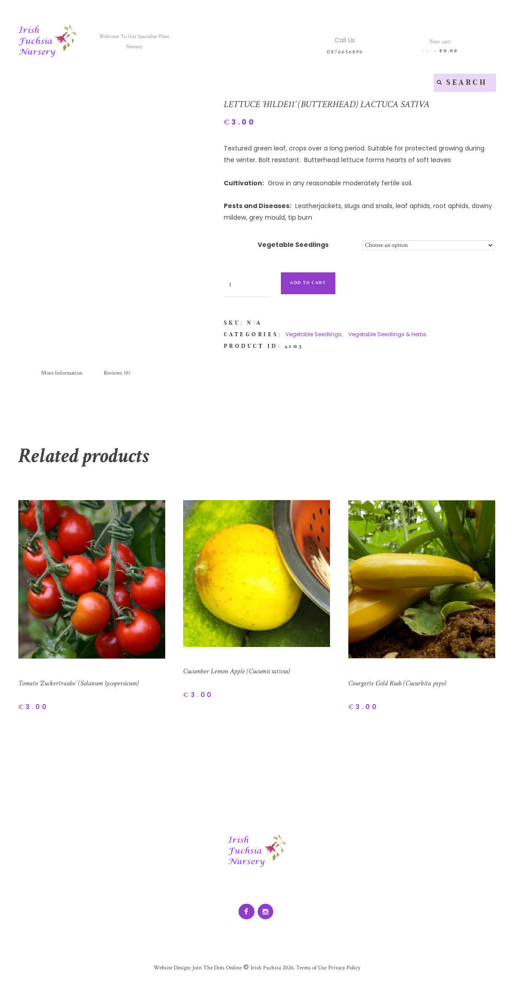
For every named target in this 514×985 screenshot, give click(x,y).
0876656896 (345, 51)
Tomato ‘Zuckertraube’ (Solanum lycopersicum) (85, 684)
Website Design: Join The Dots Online (194, 970)
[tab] (64, 373)
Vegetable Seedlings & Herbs (387, 334)
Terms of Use (313, 970)
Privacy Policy (349, 970)
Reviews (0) (123, 374)
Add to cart (315, 283)
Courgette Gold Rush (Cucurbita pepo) (401, 684)
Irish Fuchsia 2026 (272, 970)
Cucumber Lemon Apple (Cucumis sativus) (243, 672)
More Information (64, 374)
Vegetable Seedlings (292, 244)
